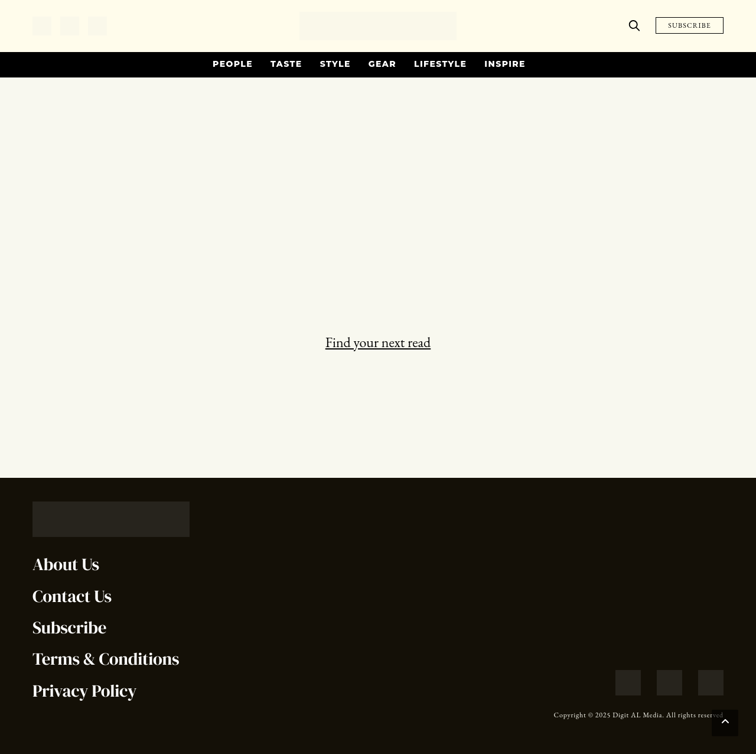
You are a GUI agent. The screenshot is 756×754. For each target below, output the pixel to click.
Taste (286, 64)
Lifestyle (440, 64)
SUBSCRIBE (689, 25)
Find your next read (378, 342)
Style (335, 64)
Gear (382, 64)
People (233, 64)
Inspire (505, 64)
